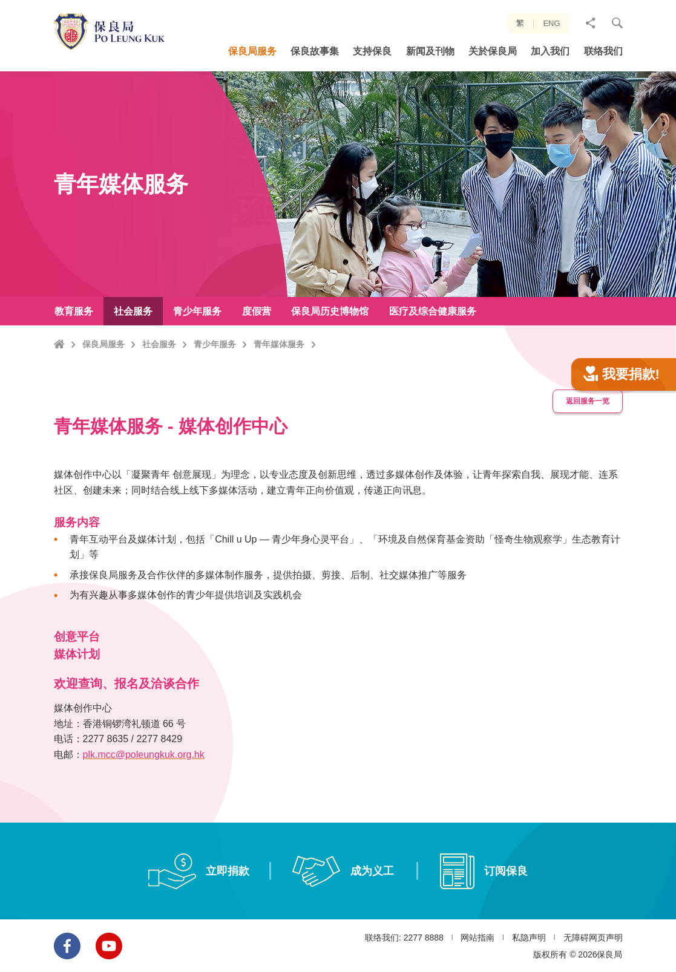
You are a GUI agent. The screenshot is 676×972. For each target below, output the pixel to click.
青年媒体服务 (279, 344)
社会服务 (159, 344)
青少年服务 (215, 344)
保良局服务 (103, 344)
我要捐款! (621, 388)
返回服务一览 (587, 415)
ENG (551, 23)
